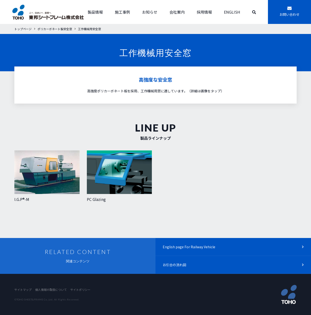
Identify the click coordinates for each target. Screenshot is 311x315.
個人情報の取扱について (51, 289)
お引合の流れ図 (174, 264)
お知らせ (149, 12)
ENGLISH (232, 12)
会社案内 (177, 12)
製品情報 (95, 12)
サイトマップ (23, 289)
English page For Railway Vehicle (189, 246)
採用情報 (204, 12)
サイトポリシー (80, 289)
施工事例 (122, 12)
